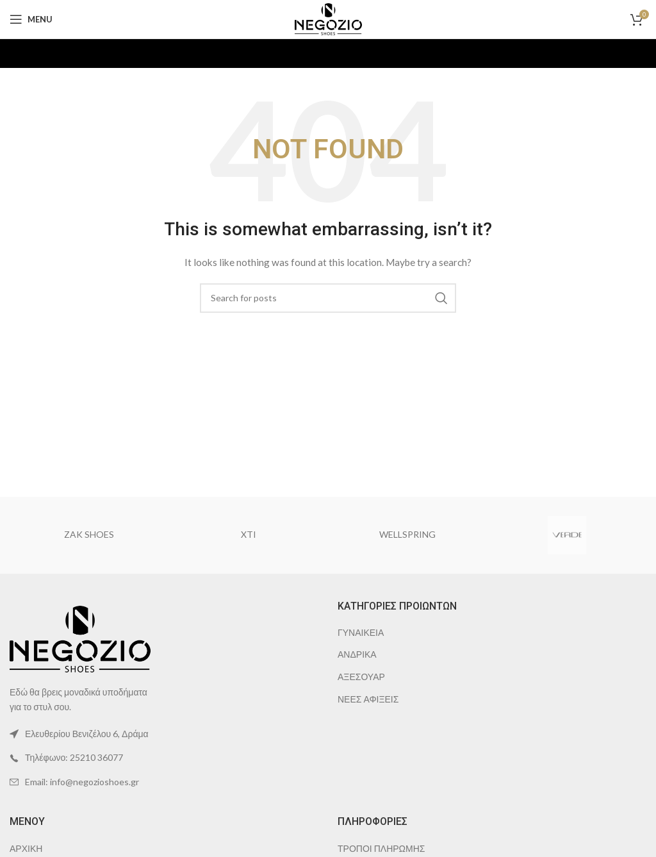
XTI (248, 534)
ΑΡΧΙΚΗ (26, 848)
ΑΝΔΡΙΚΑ (357, 654)
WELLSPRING (407, 534)
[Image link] (80, 637)
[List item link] (164, 758)
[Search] (328, 298)
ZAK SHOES (89, 534)
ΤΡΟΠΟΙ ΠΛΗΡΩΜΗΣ (381, 848)
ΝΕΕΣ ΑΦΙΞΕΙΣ (368, 699)
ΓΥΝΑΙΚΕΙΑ (361, 632)
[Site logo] (328, 18)
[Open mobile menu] (31, 19)
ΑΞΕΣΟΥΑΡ (361, 676)
